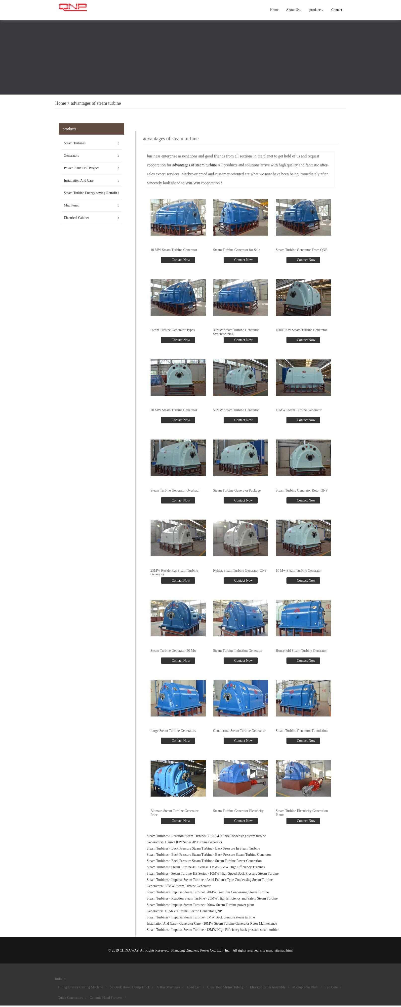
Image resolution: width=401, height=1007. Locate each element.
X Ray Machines (168, 987)
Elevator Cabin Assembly (267, 987)
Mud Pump (72, 205)
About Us (294, 10)
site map (266, 950)
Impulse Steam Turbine (187, 880)
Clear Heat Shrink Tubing (225, 987)
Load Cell (194, 987)
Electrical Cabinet (76, 218)
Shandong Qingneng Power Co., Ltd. (196, 950)
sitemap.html (284, 950)
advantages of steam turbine (96, 103)
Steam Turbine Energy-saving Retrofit (90, 193)
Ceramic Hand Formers (106, 998)
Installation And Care (79, 180)
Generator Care (190, 923)
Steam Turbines (75, 143)
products (316, 10)
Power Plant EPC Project (81, 168)
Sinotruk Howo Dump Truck (130, 987)
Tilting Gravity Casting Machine (80, 987)
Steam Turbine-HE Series (189, 867)
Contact (336, 10)
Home (274, 10)
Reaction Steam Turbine (188, 836)
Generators (71, 155)
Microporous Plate (305, 987)
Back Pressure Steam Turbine (191, 848)
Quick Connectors (70, 998)
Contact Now (180, 260)
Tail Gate (331, 987)
